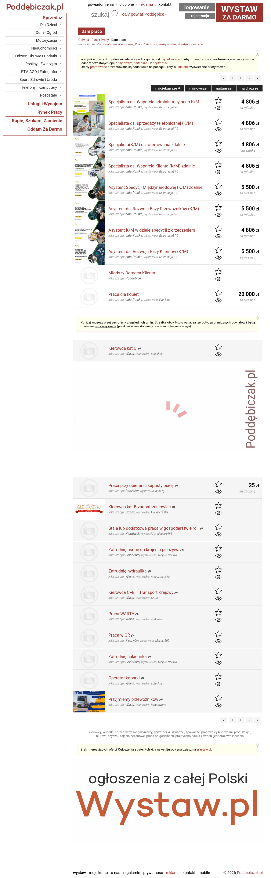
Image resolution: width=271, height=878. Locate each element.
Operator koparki (124, 677)
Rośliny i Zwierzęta (41, 64)
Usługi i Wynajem (45, 103)
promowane (98, 67)
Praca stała (104, 44)
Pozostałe (48, 95)
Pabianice (49, 826)
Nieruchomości (44, 48)
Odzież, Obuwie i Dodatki (36, 56)
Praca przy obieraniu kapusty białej (141, 485)
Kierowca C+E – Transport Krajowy (140, 592)
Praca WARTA (121, 613)
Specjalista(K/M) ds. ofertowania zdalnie (146, 144)
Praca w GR (119, 635)
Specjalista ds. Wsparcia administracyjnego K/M (153, 101)
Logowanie (197, 7)
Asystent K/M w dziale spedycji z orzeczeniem (151, 230)
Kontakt (189, 872)
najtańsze (140, 63)
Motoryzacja (46, 40)
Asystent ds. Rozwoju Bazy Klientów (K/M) (148, 251)
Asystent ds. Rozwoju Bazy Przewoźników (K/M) (153, 208)
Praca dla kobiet (123, 294)
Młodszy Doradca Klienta (131, 272)
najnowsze (125, 63)
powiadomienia (101, 4)
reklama (146, 4)
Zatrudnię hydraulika (127, 571)
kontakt (165, 4)
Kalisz (52, 815)
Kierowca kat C (122, 348)
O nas (115, 872)
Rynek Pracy (100, 40)
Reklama (173, 872)
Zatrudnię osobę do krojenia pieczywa (143, 549)
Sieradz (51, 838)
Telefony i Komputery (39, 87)
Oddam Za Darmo (44, 129)
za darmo (239, 12)
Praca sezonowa (123, 44)
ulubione (126, 4)
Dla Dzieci (48, 24)
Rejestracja (200, 16)
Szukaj (115, 14)
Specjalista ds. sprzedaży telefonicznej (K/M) (150, 123)
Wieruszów (48, 861)
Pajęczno (50, 832)
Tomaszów (48, 844)
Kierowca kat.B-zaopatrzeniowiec (139, 506)
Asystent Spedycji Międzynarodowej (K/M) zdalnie (155, 187)
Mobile (204, 872)
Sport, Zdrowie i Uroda (38, 79)
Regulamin (131, 872)
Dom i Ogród (46, 32)
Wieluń (52, 855)
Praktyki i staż (167, 44)
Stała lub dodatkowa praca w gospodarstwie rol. (153, 528)
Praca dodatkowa (146, 44)
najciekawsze (167, 88)
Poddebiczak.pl (250, 872)
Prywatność (153, 872)
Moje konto (98, 872)
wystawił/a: (161, 107)
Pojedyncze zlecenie (190, 44)
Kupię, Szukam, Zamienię (37, 120)
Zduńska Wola (46, 866)
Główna (83, 40)
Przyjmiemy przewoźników (133, 699)
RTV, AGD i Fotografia (39, 71)
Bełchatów (49, 798)
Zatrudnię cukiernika (127, 656)
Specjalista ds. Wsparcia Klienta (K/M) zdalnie (151, 166)
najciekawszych (172, 59)
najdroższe (160, 63)
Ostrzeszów (48, 821)
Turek (52, 849)
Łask (53, 804)
